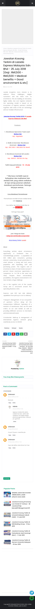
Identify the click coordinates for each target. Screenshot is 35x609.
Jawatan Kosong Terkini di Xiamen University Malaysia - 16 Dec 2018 (21, 542)
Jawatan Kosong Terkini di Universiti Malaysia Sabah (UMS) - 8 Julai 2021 (21, 515)
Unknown (11, 394)
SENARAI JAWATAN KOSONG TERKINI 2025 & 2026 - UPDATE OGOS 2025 (21, 495)
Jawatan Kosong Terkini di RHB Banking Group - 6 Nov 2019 (21, 524)
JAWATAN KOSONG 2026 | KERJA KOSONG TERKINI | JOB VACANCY (19, 605)
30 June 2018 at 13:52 (18, 408)
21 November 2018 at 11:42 (14, 442)
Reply (10, 402)
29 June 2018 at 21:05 (13, 396)
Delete (14, 402)
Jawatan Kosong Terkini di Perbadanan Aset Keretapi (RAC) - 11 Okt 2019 (21, 533)
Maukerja (10, 48)
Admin (21, 369)
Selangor (14, 328)
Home (5, 48)
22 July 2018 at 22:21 (13, 429)
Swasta (21, 328)
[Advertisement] (17, 26)
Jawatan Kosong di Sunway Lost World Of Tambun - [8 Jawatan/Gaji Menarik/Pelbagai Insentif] (21, 505)
